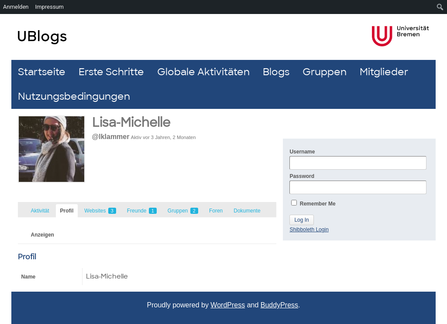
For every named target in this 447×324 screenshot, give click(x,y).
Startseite (41, 72)
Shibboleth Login (308, 229)
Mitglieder (384, 72)
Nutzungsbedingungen (74, 96)
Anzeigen (42, 235)
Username (357, 159)
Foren (216, 211)
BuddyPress (279, 305)
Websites (100, 211)
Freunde (142, 211)
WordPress (227, 305)
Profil (67, 211)
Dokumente (247, 211)
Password (357, 183)
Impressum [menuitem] (49, 6)
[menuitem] (440, 7)
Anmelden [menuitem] (16, 6)
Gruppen (325, 72)
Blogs (276, 72)
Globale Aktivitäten (203, 72)
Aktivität (40, 211)
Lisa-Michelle (131, 123)
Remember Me (313, 203)
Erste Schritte (111, 72)
